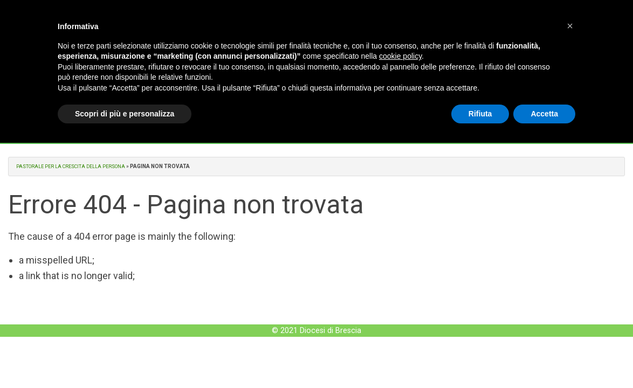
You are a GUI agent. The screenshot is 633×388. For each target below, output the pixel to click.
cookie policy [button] (400, 56)
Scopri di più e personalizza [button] (124, 113)
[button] (570, 25)
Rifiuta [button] (480, 113)
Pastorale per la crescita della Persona (75, 166)
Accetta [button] (544, 113)
